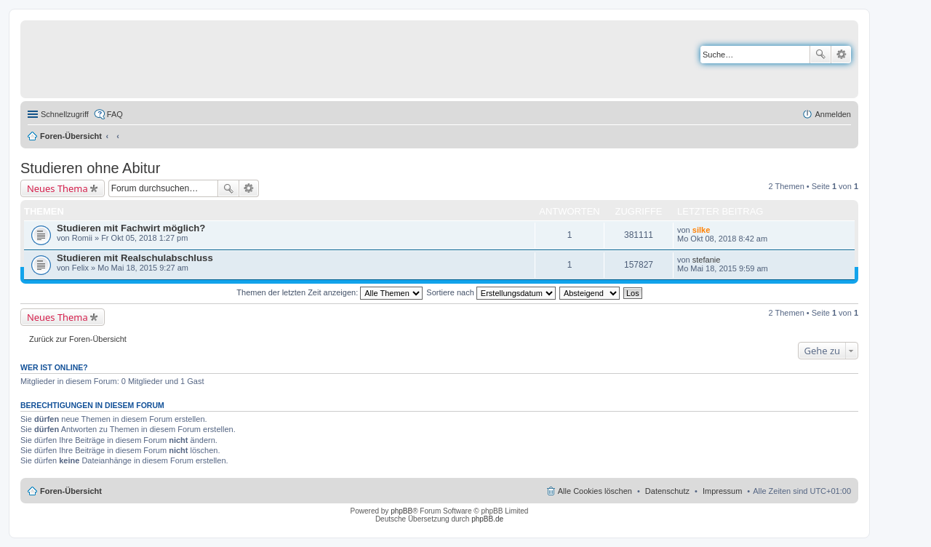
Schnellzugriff (65, 114)
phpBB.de (487, 519)
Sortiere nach (490, 292)
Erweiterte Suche (841, 54)
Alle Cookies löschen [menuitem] (595, 491)
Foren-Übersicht (71, 136)
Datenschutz (667, 491)
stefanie (706, 259)
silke (701, 229)
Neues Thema (57, 188)
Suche (820, 54)
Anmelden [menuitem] (833, 114)
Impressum (722, 491)
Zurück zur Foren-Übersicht (78, 339)
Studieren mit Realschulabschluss (135, 257)
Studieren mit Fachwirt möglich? (131, 228)
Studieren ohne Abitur (90, 168)
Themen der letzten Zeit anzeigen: (329, 292)
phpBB (401, 511)
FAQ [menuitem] (115, 114)
